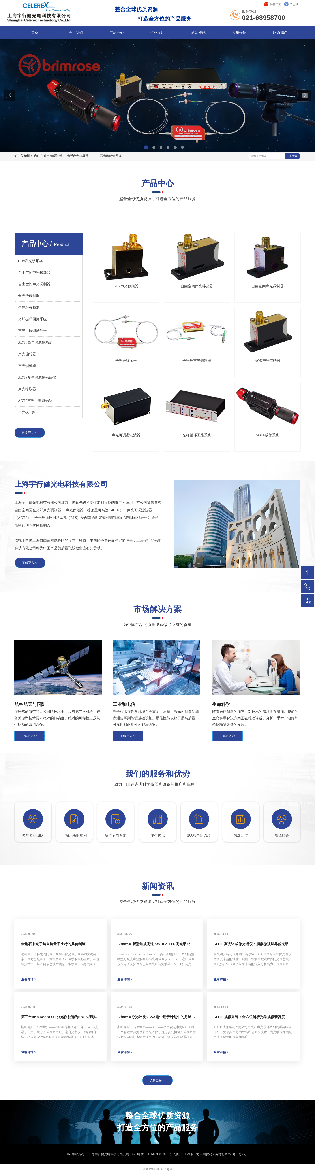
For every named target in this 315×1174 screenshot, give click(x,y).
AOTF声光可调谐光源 (35, 401)
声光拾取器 (27, 389)
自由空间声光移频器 (34, 272)
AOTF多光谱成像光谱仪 (37, 377)
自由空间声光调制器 (34, 284)
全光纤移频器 (29, 307)
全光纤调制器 (29, 296)
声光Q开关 (26, 412)
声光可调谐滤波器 (32, 331)
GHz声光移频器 (30, 261)
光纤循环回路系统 (32, 319)
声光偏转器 (27, 354)
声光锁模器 (27, 366)
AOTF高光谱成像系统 (35, 342)
